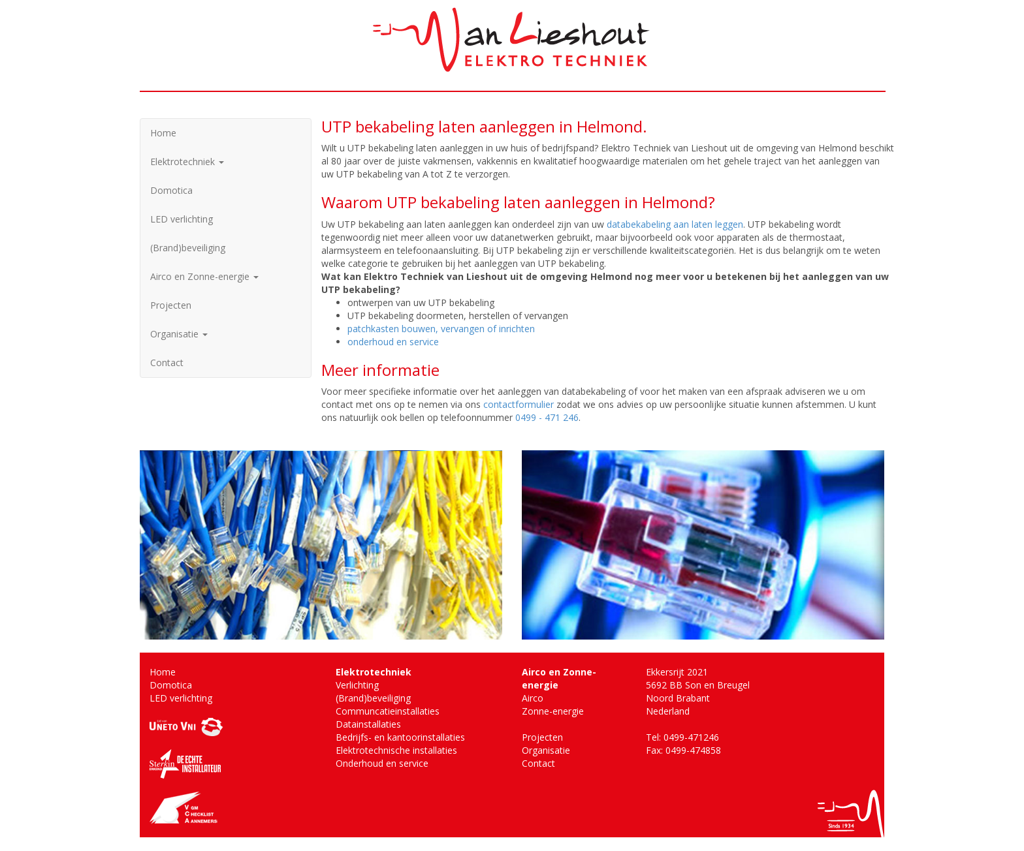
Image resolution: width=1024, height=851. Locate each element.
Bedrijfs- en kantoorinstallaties (400, 737)
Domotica (171, 190)
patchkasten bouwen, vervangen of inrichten (441, 328)
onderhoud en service (393, 341)
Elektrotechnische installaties (396, 750)
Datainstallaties (368, 724)
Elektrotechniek (187, 161)
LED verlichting (181, 219)
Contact (167, 362)
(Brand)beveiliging (187, 247)
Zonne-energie (553, 711)
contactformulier (518, 404)
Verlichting (357, 685)
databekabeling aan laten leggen (675, 224)
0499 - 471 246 (547, 417)
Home (163, 133)
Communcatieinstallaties (388, 711)
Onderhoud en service (382, 763)
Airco (532, 698)
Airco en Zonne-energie (204, 276)
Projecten (170, 305)
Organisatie (179, 334)
